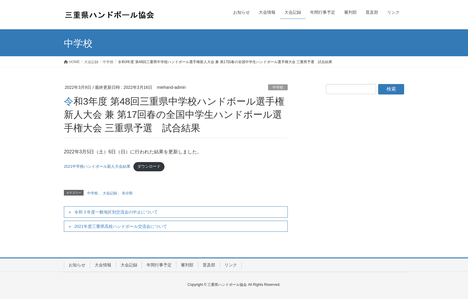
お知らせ (77, 265)
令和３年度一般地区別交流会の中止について (116, 212)
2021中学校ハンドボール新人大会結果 (97, 166)
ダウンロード (149, 166)
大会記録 (110, 193)
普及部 (209, 265)
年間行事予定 (159, 265)
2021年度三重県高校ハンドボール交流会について (120, 226)
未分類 (127, 193)
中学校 (278, 87)
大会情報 (103, 265)
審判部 (187, 265)
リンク (230, 265)
